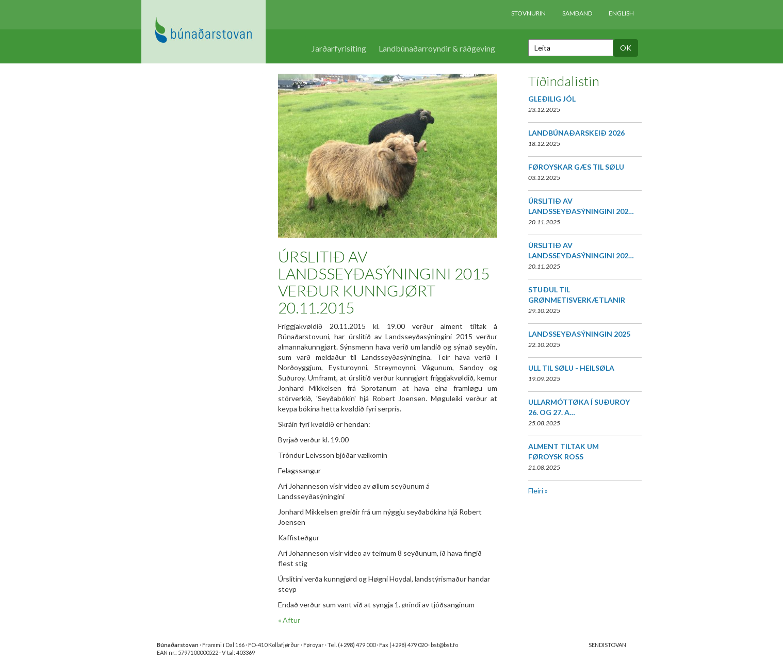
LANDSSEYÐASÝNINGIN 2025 (579, 333)
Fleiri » (538, 490)
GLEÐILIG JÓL (552, 98)
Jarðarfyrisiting (339, 48)
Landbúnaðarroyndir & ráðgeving (437, 48)
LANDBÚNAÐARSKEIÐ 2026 (576, 132)
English (621, 13)
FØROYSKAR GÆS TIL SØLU (576, 166)
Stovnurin (528, 13)
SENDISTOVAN (607, 644)
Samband (577, 13)
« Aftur (289, 620)
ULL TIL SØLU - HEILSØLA (571, 367)
